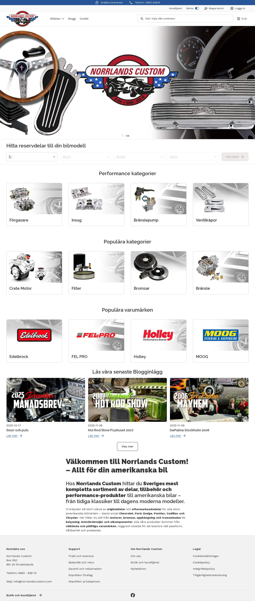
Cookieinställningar (206, 556)
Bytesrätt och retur (81, 562)
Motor (193, 156)
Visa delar (235, 157)
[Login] (238, 8)
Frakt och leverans (81, 556)
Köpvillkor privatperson (84, 581)
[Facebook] (133, 595)
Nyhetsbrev (138, 568)
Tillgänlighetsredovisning (210, 575)
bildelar (57, 18)
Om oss (136, 556)
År (32, 156)
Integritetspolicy (204, 568)
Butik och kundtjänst (145, 562)
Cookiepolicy (201, 562)
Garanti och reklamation (85, 568)
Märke (86, 156)
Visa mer (127, 446)
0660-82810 (152, 2)
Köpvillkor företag (81, 575)
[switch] (197, 8)
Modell (139, 156)
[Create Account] (214, 8)
